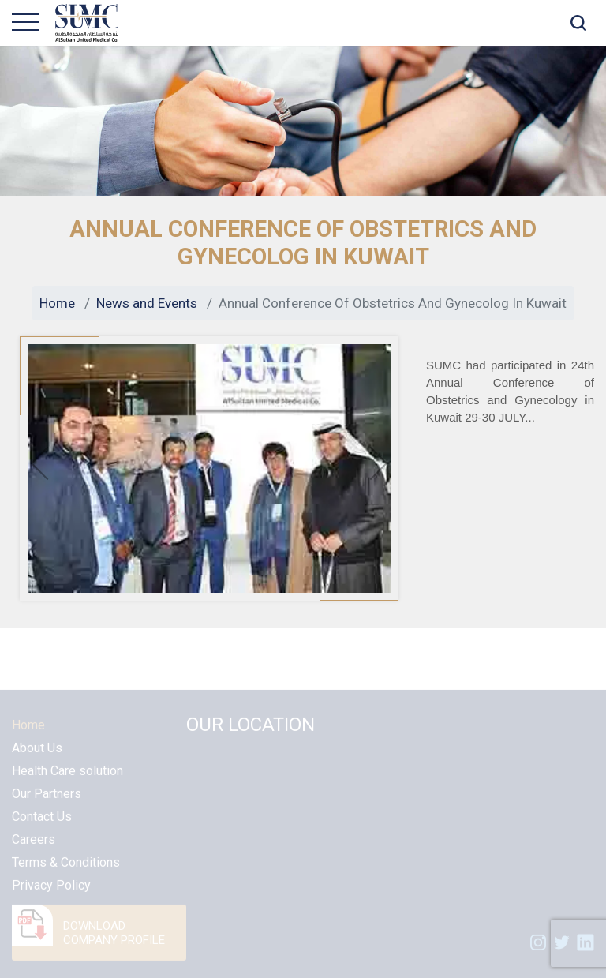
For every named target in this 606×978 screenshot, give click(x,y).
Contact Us (42, 829)
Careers (33, 852)
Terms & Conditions (66, 874)
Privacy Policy (51, 897)
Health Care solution (67, 783)
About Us (37, 760)
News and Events (146, 303)
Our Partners (46, 806)
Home (57, 303)
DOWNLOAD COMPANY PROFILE (114, 945)
